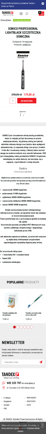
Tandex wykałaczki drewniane (9, 314)
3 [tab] (21, 327)
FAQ (5, 408)
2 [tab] (18, 327)
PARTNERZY (31, 398)
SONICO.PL (27, 45)
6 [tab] (31, 327)
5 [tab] (28, 327)
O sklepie (7, 398)
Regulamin (7, 401)
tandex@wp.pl (29, 383)
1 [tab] (14, 327)
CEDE (29, 405)
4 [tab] (24, 327)
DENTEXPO (31, 401)
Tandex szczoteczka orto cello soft (33, 314)
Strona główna (6, 20)
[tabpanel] (11, 306)
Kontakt (6, 405)
